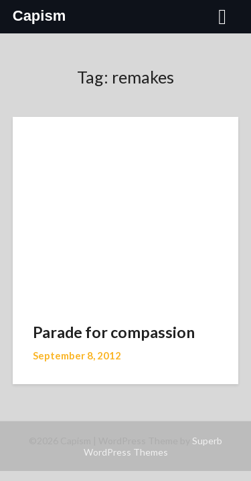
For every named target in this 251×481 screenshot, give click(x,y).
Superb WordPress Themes (153, 446)
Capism (39, 15)
